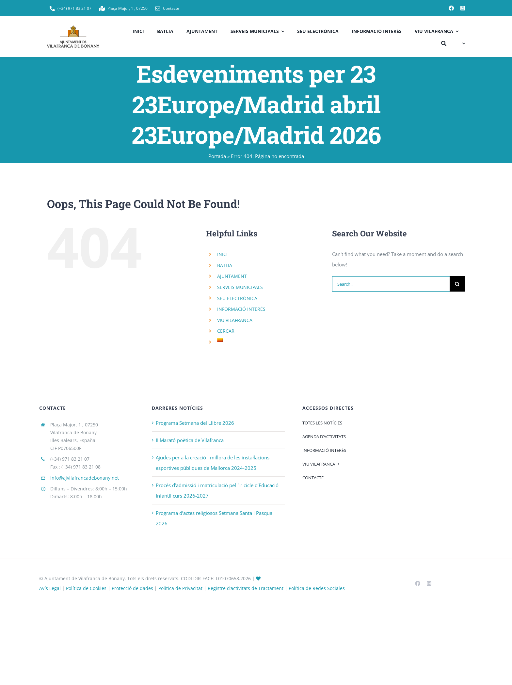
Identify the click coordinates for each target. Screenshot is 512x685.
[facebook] (451, 8)
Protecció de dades (132, 588)
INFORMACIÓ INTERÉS (241, 309)
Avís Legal (50, 588)
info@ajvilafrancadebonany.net (84, 478)
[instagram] (462, 8)
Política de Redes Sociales (317, 588)
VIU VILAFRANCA (234, 320)
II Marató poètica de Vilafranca (190, 440)
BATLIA (224, 265)
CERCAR (225, 331)
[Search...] (391, 284)
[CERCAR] (443, 43)
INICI (222, 254)
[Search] (457, 284)
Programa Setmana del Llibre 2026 (195, 423)
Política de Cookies (86, 588)
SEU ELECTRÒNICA (237, 298)
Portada (217, 156)
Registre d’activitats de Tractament (245, 588)
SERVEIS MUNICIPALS (240, 287)
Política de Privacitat (180, 588)
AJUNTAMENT (232, 276)
